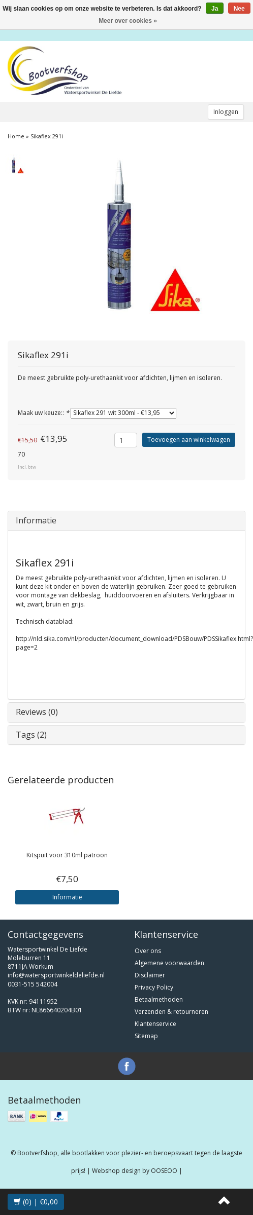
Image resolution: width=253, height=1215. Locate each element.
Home (16, 136)
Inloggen (225, 111)
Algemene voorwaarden (169, 963)
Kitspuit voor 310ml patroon (67, 855)
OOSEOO (164, 1170)
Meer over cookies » (128, 20)
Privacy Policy (154, 987)
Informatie (36, 520)
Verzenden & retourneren (171, 1011)
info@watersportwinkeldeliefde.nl (56, 975)
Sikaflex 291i (46, 136)
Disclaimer (150, 975)
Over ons (148, 950)
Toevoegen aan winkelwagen (188, 439)
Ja (214, 8)
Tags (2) (31, 734)
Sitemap (146, 1036)
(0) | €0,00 (36, 1201)
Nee (239, 8)
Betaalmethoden (159, 999)
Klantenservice (155, 1023)
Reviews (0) (37, 711)
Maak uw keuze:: (43, 412)
